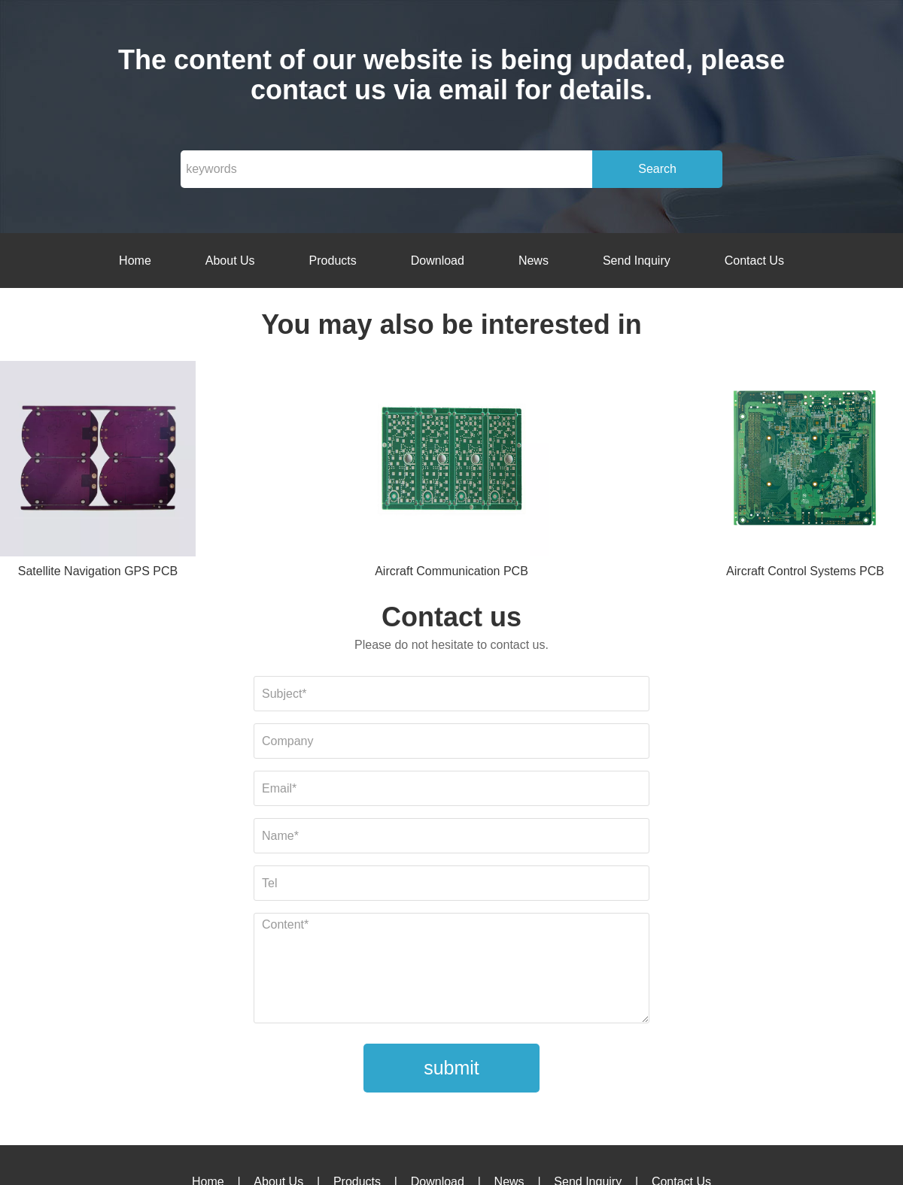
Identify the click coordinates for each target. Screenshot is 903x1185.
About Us (230, 260)
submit (451, 1067)
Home (135, 260)
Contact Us (754, 260)
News (533, 260)
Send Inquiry (636, 260)
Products (333, 260)
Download (437, 260)
